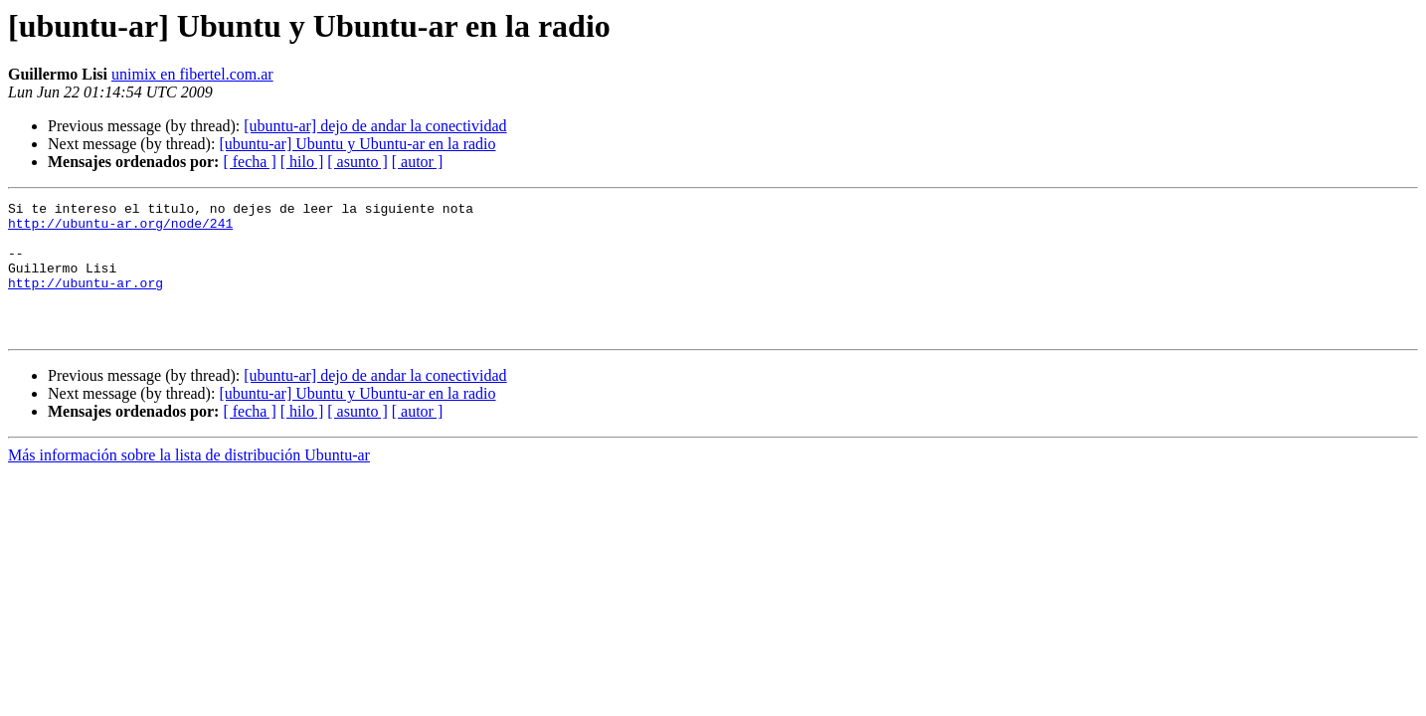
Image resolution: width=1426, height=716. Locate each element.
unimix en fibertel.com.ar (192, 74)
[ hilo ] (302, 161)
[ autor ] (418, 161)
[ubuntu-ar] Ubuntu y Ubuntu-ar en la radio (357, 143)
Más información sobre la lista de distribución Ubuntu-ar (189, 481)
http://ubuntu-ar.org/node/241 (120, 229)
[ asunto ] (357, 161)
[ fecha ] (249, 161)
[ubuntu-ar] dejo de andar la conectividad (375, 125)
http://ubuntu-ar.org (85, 300)
